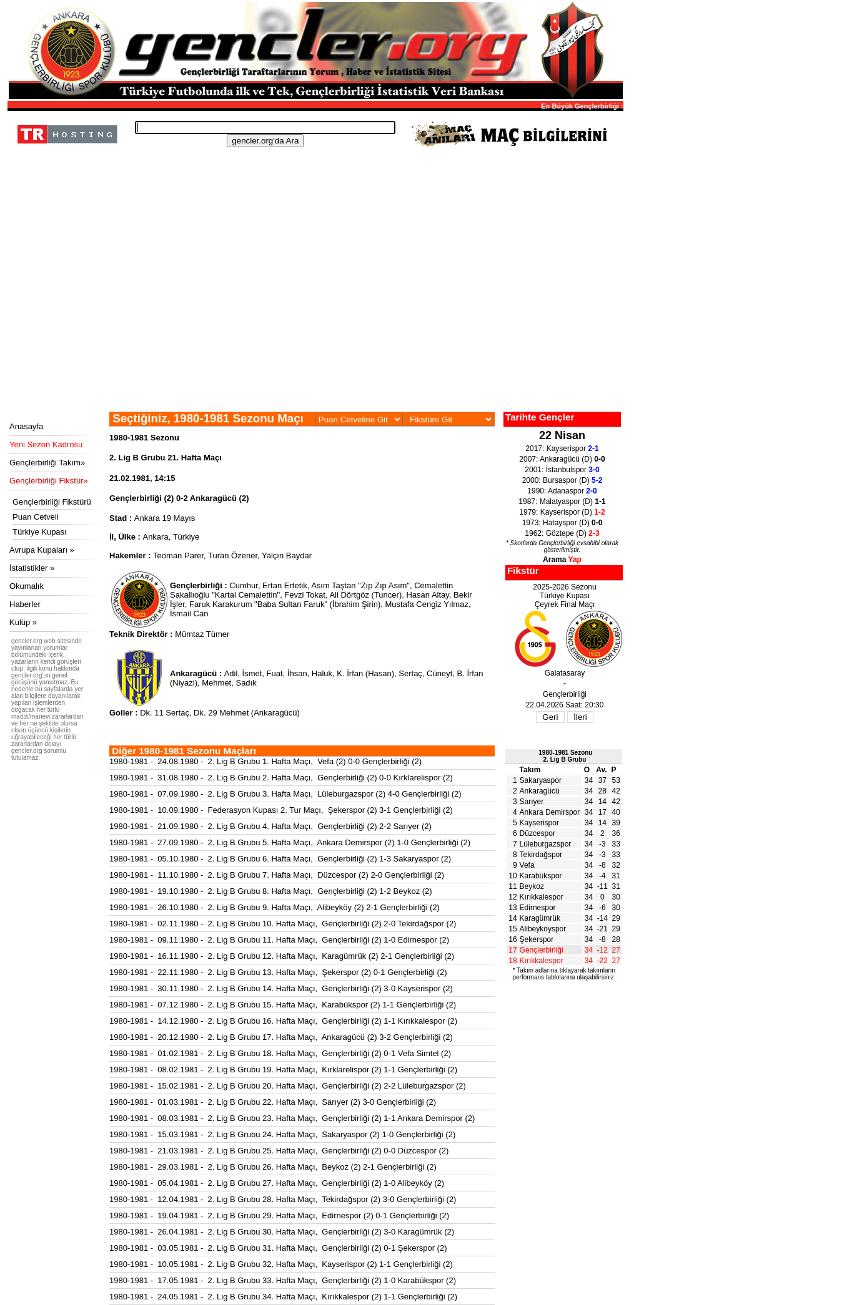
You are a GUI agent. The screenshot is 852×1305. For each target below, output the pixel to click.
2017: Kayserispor (561, 448)
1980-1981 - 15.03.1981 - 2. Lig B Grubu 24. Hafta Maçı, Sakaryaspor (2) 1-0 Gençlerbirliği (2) (282, 1134)
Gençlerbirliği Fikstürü (51, 502)
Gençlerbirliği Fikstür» (48, 480)
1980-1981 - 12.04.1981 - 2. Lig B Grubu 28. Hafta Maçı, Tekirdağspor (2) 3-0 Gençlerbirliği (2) (282, 1199)
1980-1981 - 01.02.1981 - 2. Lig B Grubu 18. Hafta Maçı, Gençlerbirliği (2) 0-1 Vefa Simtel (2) (280, 1053)
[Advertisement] (313, 318)
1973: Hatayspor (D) (562, 522)
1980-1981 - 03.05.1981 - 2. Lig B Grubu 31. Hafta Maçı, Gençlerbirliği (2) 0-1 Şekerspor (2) (278, 1248)
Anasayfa (26, 426)
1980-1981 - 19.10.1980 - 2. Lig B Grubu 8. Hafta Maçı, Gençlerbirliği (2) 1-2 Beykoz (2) (270, 891)
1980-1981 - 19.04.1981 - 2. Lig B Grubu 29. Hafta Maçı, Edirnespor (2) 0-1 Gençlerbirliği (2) (279, 1215)
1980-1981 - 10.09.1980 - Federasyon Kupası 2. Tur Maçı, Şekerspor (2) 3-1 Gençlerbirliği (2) (281, 810)
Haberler (25, 604)
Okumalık (26, 586)
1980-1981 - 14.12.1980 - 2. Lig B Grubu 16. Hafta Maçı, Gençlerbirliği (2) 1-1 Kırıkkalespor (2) (283, 1021)
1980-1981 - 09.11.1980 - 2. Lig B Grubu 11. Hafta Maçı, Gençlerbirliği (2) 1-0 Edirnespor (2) (279, 939)
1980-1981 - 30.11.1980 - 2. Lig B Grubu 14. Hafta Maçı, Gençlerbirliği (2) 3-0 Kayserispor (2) (281, 988)
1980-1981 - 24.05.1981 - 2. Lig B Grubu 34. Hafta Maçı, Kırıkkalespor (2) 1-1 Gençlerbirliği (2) (283, 1296)
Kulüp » (23, 622)
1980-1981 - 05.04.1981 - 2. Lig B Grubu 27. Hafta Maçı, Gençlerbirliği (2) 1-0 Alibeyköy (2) (276, 1183)
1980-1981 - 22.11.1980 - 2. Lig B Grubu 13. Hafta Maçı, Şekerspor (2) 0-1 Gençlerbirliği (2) (278, 972)
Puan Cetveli (35, 517)
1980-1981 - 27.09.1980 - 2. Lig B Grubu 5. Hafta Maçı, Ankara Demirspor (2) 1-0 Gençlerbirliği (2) (289, 842)
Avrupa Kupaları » (41, 550)
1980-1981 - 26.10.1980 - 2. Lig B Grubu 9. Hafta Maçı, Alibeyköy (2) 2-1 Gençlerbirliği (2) (274, 907)
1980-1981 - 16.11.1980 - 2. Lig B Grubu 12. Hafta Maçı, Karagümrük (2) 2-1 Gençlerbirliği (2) (281, 956)
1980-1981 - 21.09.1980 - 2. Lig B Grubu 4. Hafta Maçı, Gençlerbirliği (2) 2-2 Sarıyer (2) (270, 826)
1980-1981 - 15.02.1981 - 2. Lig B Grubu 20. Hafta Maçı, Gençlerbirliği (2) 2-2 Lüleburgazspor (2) (287, 1085)
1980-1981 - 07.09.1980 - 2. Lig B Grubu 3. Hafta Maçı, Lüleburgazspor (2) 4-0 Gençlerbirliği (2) (285, 793)
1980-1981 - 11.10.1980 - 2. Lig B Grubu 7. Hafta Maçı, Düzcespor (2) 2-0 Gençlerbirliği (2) (276, 875)
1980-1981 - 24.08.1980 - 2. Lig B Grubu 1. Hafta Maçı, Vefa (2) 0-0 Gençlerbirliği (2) (265, 761)
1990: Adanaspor (562, 491)
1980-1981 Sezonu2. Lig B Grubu (565, 756)
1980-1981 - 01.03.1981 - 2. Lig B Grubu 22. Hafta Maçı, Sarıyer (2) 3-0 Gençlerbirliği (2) (272, 1102)
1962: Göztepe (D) (562, 533)
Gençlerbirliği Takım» (47, 462)
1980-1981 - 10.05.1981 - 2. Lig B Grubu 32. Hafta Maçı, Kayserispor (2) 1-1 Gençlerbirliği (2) (281, 1264)
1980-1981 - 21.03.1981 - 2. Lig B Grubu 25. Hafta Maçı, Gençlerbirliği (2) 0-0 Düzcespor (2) (278, 1150)
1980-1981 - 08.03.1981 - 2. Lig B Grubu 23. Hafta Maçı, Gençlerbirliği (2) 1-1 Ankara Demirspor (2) (292, 1118)
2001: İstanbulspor (562, 469)
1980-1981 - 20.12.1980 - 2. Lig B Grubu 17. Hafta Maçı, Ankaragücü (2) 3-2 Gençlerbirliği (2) (281, 1037)
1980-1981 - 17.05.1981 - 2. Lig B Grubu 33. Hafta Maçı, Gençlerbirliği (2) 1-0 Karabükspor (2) (282, 1280)
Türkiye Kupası (39, 531)
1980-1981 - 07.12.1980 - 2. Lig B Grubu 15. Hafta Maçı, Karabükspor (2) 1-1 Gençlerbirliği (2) (282, 1004)
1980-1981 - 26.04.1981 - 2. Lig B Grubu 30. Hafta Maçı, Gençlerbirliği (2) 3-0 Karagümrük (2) (281, 1231)
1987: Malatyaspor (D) (561, 501)
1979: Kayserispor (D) (562, 512)
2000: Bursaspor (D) (562, 480)
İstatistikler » (31, 568)
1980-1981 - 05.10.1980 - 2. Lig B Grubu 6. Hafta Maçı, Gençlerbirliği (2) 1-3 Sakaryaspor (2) (280, 858)
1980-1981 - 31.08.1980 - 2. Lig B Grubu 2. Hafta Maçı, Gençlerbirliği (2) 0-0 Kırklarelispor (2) (281, 777)
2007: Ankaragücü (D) (562, 459)
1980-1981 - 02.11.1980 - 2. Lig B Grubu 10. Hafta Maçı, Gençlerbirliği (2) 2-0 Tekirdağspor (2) (282, 923)
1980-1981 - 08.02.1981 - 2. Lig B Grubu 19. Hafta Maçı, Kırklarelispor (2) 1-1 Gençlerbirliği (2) (283, 1069)
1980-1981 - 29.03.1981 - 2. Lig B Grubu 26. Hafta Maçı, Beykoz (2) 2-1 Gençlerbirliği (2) (273, 1167)
